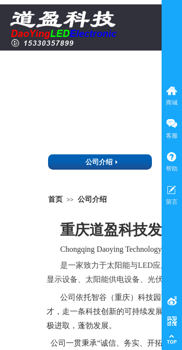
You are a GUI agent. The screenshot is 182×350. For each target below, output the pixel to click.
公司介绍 (92, 199)
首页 (55, 199)
